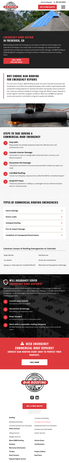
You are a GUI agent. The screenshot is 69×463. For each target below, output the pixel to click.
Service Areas (39, 436)
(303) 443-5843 (8, 53)
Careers (12, 446)
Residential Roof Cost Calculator (45, 424)
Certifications (39, 439)
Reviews (12, 439)
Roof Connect (14, 449)
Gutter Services (39, 430)
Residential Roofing (16, 421)
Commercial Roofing (41, 418)
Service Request (46, 2)
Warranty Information (17, 443)
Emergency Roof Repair (42, 421)
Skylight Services (15, 433)
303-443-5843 (59, 2)
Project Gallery (39, 446)
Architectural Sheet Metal (43, 427)
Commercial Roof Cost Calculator (20, 424)
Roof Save (38, 449)
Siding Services (14, 430)
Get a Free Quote (34, 406)
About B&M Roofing (16, 436)
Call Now (34, 362)
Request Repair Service (17, 452)
